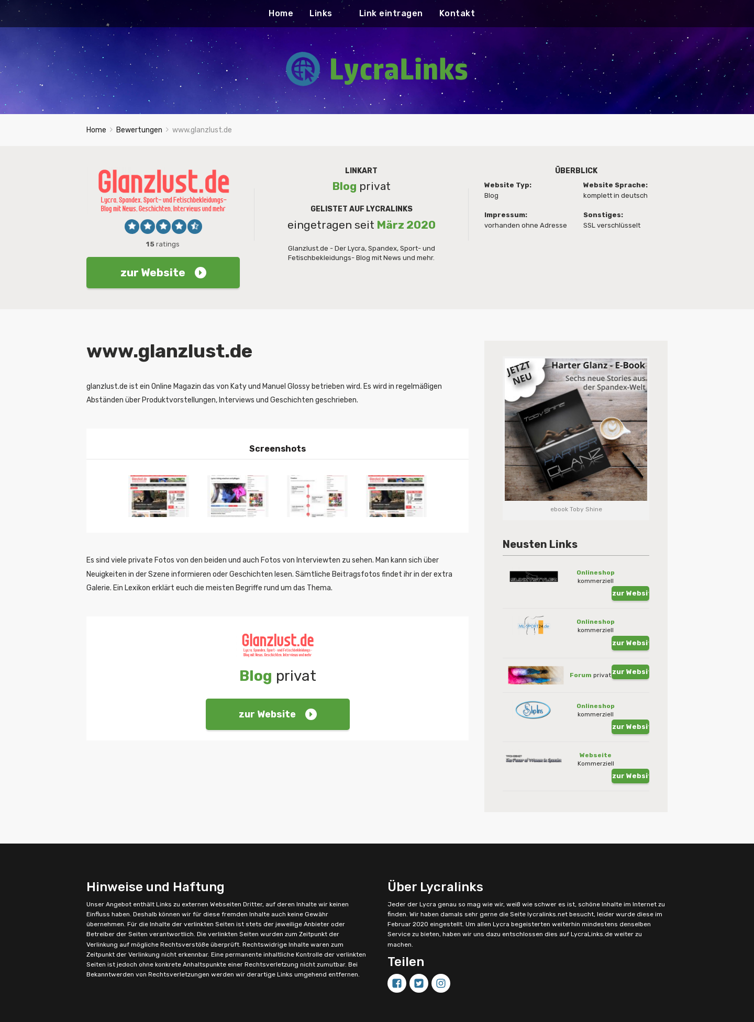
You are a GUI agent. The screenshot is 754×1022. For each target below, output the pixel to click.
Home (281, 13)
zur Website (163, 283)
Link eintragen (391, 13)
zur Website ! (630, 584)
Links (320, 13)
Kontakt (457, 13)
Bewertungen (139, 140)
